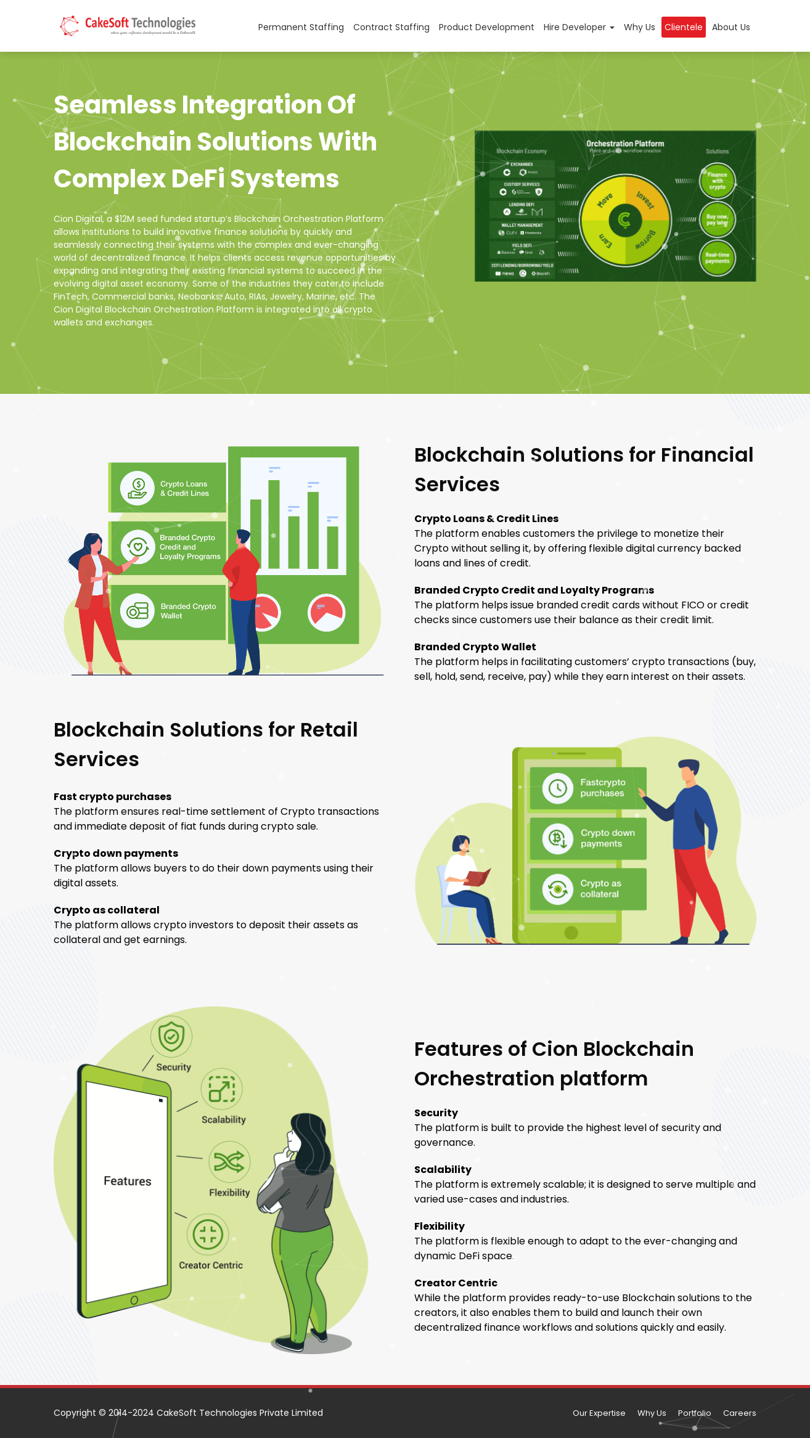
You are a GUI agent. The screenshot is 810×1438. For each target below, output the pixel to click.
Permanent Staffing (301, 27)
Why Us (639, 27)
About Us (731, 27)
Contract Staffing (391, 27)
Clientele (684, 27)
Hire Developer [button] (579, 27)
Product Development (486, 27)
